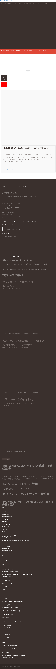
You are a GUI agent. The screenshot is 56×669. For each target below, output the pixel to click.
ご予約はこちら (24, 221)
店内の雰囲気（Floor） (8, 614)
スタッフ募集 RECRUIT (8, 638)
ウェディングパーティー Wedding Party (12, 601)
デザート (4, 586)
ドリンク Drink (6, 580)
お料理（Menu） (6, 617)
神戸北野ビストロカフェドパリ (12, 229)
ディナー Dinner (6, 546)
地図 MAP (5, 642)
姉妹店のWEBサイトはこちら (11, 169)
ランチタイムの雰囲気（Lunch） (10, 607)
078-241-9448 (16, 51)
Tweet (48, 51)
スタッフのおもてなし (8, 634)
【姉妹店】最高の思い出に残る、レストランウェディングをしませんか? (26, 148)
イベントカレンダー (7, 628)
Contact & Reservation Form (9, 649)
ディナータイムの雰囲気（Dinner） (11, 611)
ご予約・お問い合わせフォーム (10, 645)
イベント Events (6, 625)
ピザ (3, 590)
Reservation (33, 221)
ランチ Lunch (5, 512)
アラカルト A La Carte (8, 584)
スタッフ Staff (6, 632)
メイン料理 (5, 593)
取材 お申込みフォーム (8, 652)
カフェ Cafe (5, 598)
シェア (44, 51)
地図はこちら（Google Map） (10, 221)
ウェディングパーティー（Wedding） (12, 621)
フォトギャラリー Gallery (8, 605)
